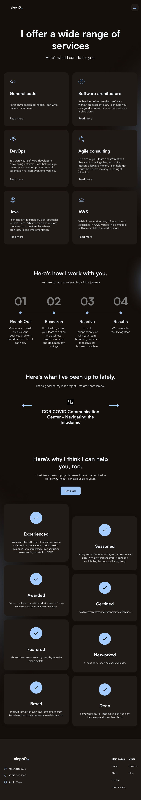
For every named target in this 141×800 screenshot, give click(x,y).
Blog (131, 773)
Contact (116, 780)
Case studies (118, 787)
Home (115, 765)
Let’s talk (70, 492)
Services (133, 765)
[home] (16, 7)
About (115, 773)
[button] (135, 7)
